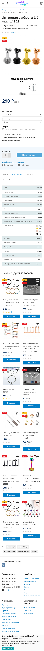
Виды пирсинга (7, 605)
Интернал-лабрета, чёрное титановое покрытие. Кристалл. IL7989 (11, 480)
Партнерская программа (32, 596)
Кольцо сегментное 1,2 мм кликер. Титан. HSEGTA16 (11, 524)
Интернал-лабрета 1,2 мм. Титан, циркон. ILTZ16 (30, 302)
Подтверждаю (8, 648)
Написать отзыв (16, 32)
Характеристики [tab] (16, 174)
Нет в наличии (29, 155)
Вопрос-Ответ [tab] (8, 180)
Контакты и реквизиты (31, 578)
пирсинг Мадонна (9, 551)
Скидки (26, 590)
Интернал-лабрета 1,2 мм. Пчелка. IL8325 (30, 435)
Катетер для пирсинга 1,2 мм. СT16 (11, 434)
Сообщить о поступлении (13, 162)
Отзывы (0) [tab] (30, 174)
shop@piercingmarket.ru (12, 590)
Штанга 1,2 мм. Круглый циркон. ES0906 (29, 392)
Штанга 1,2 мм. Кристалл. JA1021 (30, 523)
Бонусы (26, 593)
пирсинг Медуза (23, 551)
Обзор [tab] (5, 174)
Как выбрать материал (9, 614)
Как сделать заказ (30, 581)
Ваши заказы (28, 613)
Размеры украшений (9, 616)
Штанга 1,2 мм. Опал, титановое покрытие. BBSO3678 (11, 346)
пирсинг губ (11, 547)
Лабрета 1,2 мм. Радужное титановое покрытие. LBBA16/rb (31, 478)
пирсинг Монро (23, 547)
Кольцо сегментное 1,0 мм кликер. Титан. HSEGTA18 (11, 302)
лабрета (34, 551)
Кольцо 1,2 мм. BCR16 (9, 390)
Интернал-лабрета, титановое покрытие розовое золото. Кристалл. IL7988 (31, 347)
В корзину (11, 316)
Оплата (26, 587)
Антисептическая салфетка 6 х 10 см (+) (20, 129)
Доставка (27, 584)
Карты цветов (6, 619)
